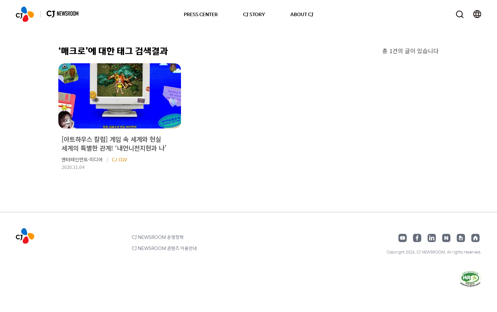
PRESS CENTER (201, 14)
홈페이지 (475, 238)
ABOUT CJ (301, 14)
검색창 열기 (460, 14)
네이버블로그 (446, 238)
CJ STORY (254, 14)
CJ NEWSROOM (25, 14)
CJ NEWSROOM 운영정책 (158, 237)
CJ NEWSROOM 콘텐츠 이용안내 (164, 248)
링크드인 (431, 238)
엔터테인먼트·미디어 (82, 159)
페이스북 (417, 238)
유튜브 (402, 238)
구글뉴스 (461, 238)
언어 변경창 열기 (477, 14)
